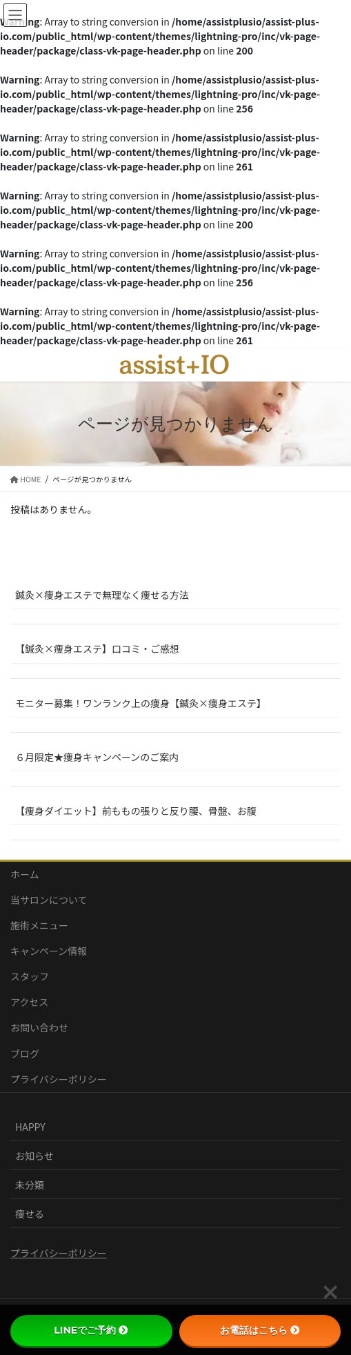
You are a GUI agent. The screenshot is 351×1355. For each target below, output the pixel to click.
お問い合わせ (39, 1027)
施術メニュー (39, 925)
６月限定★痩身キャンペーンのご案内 (97, 757)
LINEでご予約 (91, 1330)
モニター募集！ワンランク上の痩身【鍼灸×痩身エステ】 (140, 703)
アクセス (29, 1002)
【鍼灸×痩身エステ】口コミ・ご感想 (97, 648)
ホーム (24, 874)
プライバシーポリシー (58, 1079)
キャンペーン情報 (48, 951)
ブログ (24, 1053)
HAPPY (30, 1127)
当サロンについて (49, 900)
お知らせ (34, 1156)
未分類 (29, 1184)
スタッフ (29, 976)
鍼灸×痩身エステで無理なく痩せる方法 (102, 595)
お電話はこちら (260, 1330)
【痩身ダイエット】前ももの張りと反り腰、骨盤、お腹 (136, 811)
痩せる (29, 1213)
